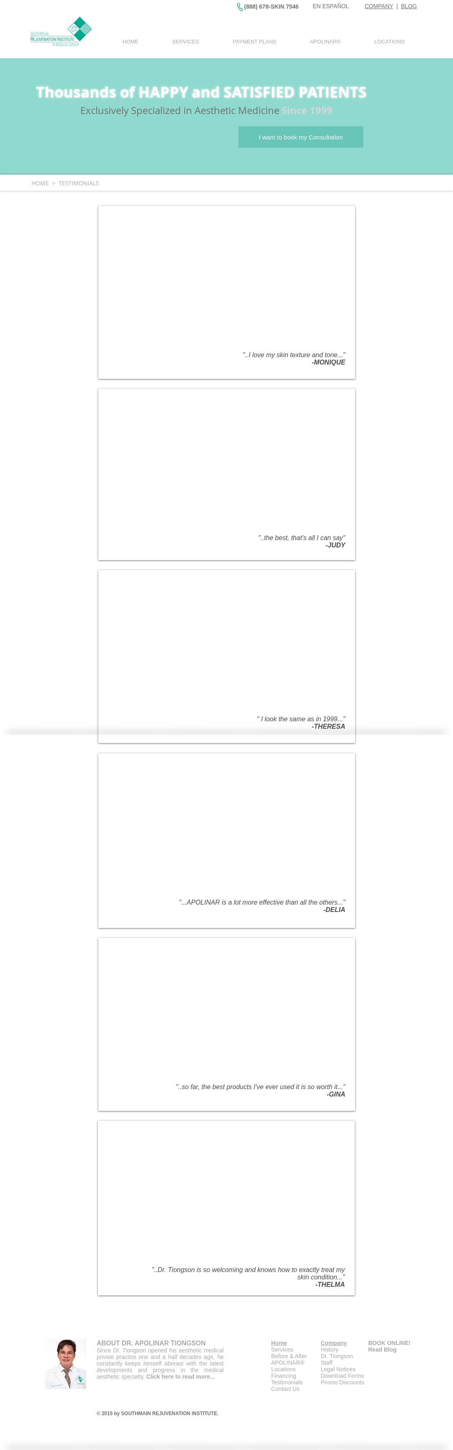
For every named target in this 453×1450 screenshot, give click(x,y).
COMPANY (379, 6)
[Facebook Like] (376, 1433)
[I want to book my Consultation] (300, 137)
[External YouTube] (226, 280)
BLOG (409, 6)
